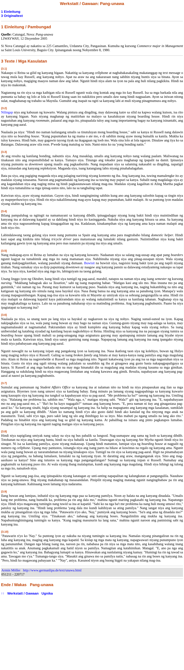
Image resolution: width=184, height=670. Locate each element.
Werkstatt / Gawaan (23, 593)
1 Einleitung (10, 12)
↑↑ (2, 593)
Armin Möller (10, 570)
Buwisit (89, 263)
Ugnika (47, 593)
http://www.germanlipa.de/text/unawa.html (52, 570)
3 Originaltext (12, 16)
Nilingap (7, 112)
